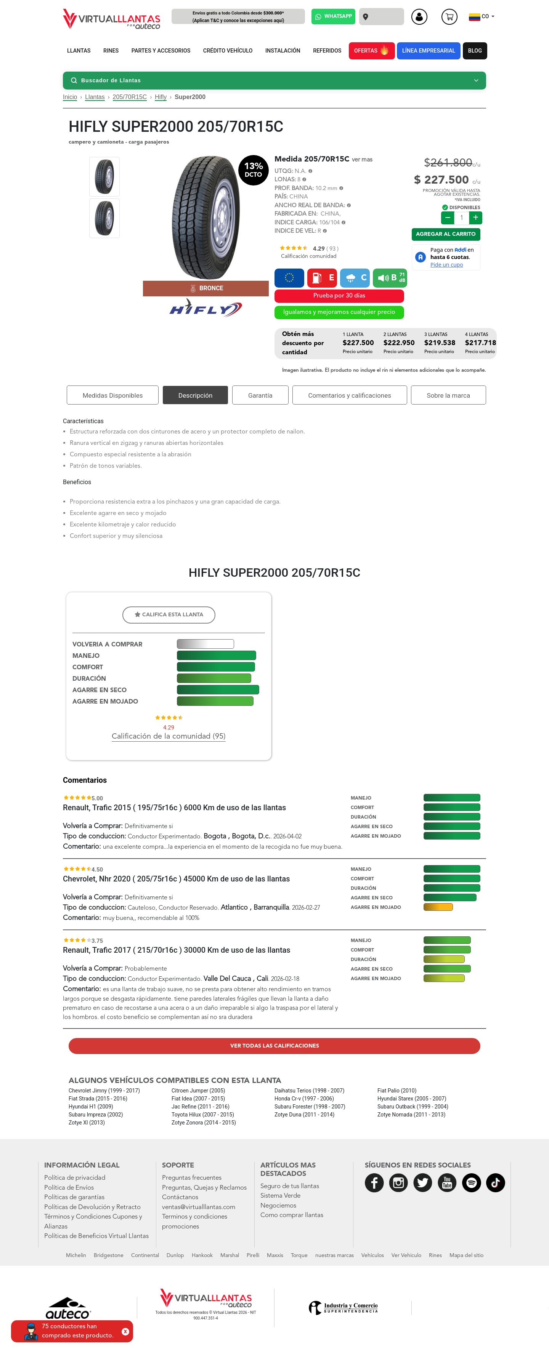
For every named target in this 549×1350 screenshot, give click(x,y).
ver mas (362, 160)
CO (479, 17)
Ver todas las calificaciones (274, 1046)
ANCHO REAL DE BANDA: (309, 206)
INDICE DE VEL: (295, 231)
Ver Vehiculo (406, 1255)
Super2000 (190, 97)
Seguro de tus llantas (289, 1186)
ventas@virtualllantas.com (198, 1207)
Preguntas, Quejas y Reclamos (204, 1188)
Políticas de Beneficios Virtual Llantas (96, 1236)
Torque (299, 1255)
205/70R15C (130, 97)
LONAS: (285, 180)
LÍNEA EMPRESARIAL (428, 51)
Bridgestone (109, 1255)
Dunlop (175, 1255)
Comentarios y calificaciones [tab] (349, 395)
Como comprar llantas (291, 1215)
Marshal (229, 1255)
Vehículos (372, 1255)
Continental (145, 1255)
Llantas (95, 97)
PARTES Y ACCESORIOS (161, 51)
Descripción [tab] (195, 395)
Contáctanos (180, 1197)
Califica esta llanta (169, 614)
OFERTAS (371, 49)
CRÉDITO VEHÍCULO (228, 51)
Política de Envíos (69, 1188)
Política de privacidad (74, 1178)
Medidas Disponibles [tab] (113, 395)
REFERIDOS (327, 51)
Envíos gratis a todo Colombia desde (238, 17)
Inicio (70, 97)
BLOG (475, 51)
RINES (111, 51)
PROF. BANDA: (294, 189)
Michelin (76, 1255)
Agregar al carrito (446, 234)
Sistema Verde (280, 1196)
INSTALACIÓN (282, 51)
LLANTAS (79, 51)
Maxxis (275, 1255)
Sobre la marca (448, 395)
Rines (435, 1255)
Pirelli (253, 1255)
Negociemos (278, 1206)
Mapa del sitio (466, 1255)
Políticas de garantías (74, 1197)
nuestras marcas (334, 1255)
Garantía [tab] (260, 395)
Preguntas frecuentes (192, 1178)
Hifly (161, 97)
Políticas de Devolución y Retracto (92, 1207)
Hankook (202, 1255)
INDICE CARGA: (296, 223)
